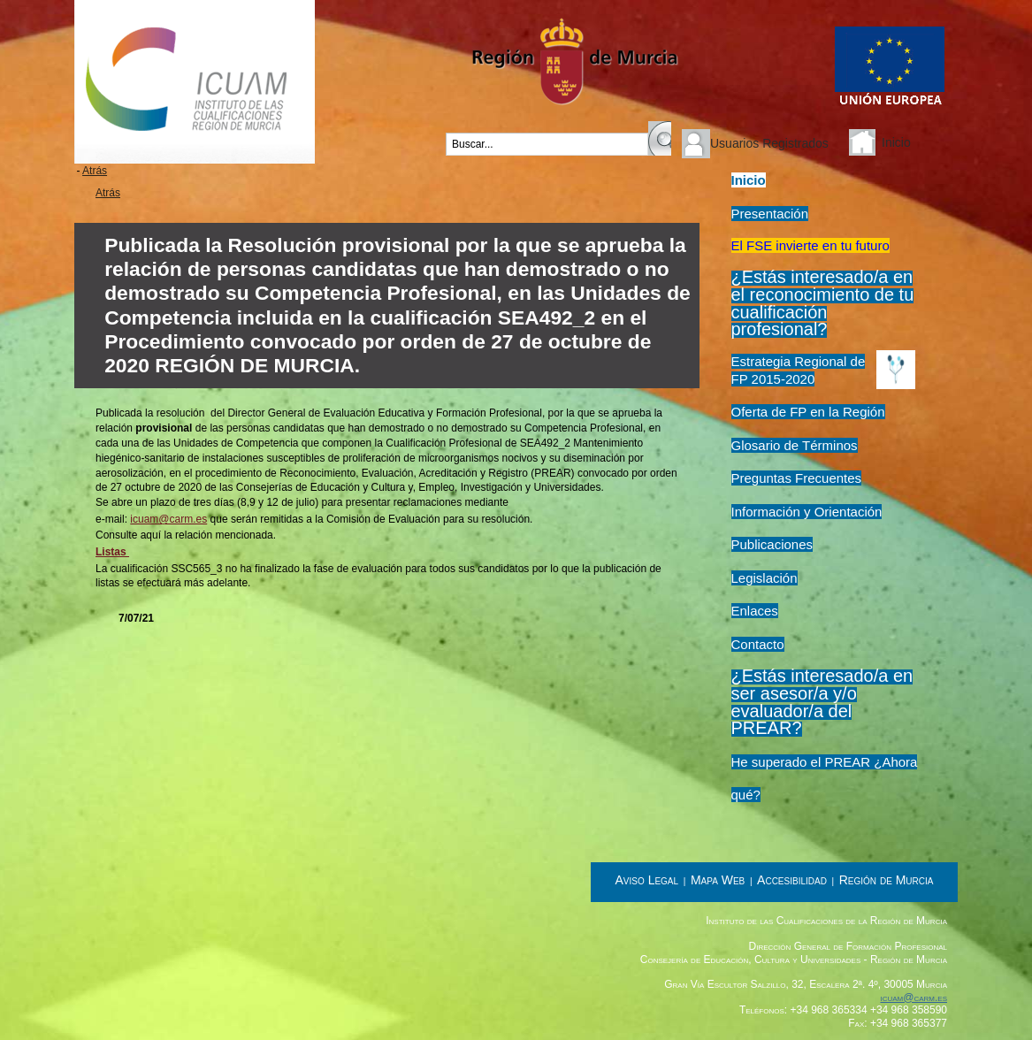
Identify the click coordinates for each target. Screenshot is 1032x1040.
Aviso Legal (647, 880)
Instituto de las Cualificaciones (194, 82)
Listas (112, 552)
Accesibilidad (792, 880)
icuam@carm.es (168, 519)
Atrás (94, 170)
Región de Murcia (886, 880)
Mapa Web (718, 880)
